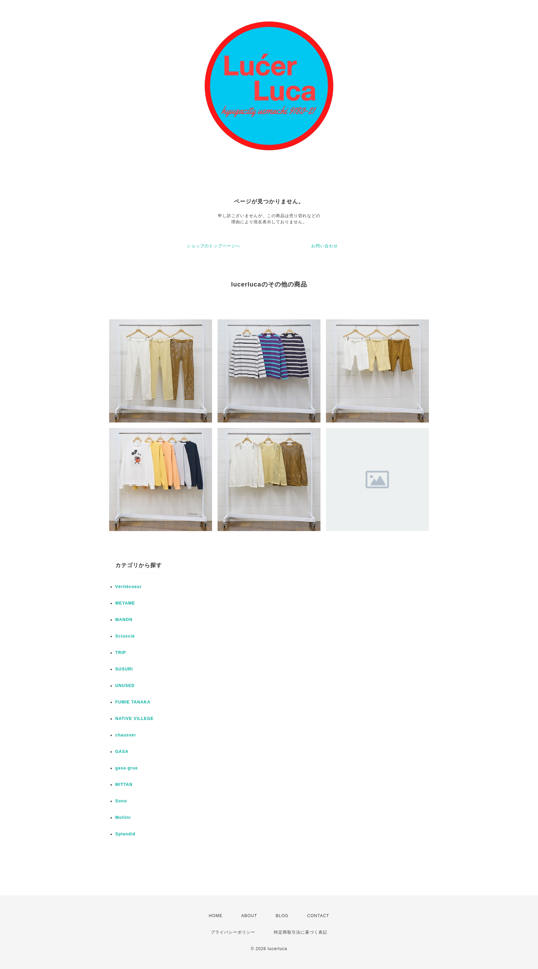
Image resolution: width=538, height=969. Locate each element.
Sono (121, 801)
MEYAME (125, 603)
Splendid (125, 834)
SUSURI (124, 669)
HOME (216, 915)
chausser (125, 735)
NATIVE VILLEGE (134, 718)
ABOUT (249, 915)
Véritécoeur (128, 586)
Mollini (123, 817)
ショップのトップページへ (213, 246)
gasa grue (126, 768)
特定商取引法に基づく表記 (300, 932)
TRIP (120, 652)
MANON (123, 619)
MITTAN (123, 784)
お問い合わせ (324, 246)
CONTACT (318, 915)
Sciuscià (125, 636)
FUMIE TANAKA (132, 702)
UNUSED (125, 685)
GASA (122, 751)
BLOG (282, 915)
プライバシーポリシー (233, 932)
